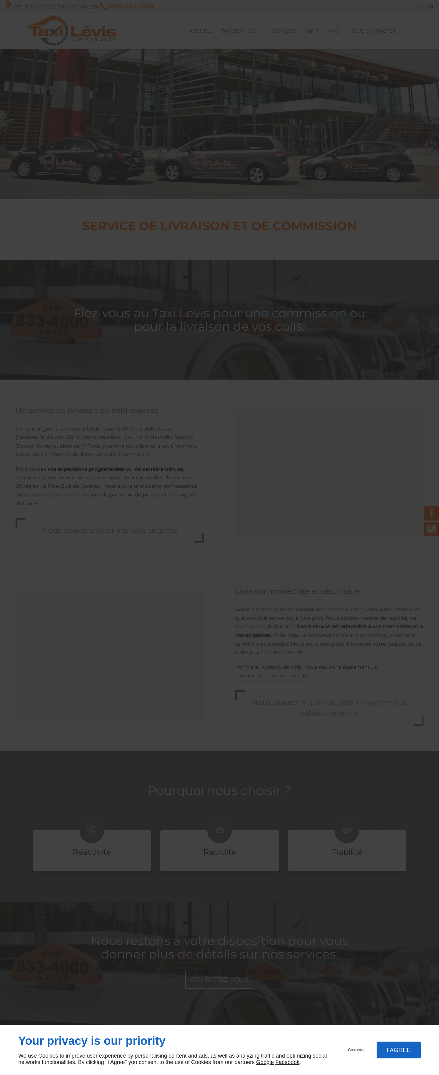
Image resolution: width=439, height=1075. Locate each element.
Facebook (287, 1062)
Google (265, 1062)
